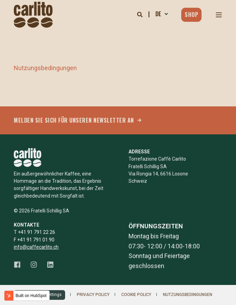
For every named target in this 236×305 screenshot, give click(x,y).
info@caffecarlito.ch (36, 247)
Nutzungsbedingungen (45, 68)
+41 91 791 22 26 (36, 232)
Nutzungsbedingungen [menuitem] (187, 294)
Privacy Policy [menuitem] (93, 294)
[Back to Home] (33, 15)
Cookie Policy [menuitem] (136, 294)
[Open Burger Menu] (219, 15)
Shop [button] (191, 14)
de (158, 14)
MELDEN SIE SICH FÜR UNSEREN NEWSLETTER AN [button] (74, 120)
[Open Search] (140, 14)
